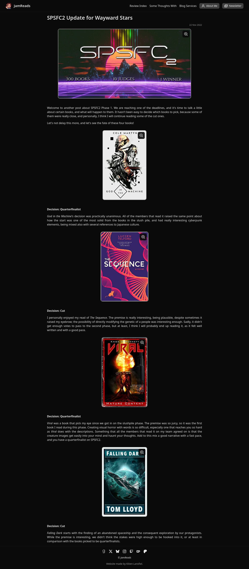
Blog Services (188, 6)
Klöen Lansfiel (134, 563)
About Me (209, 6)
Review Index (138, 6)
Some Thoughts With (163, 6)
